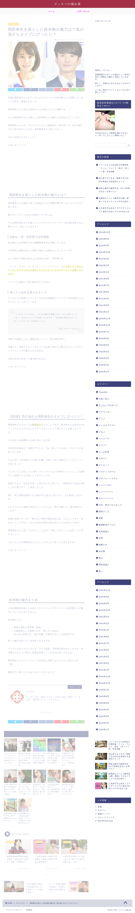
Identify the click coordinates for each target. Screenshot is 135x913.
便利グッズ (104, 511)
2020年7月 (104, 332)
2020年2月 (104, 365)
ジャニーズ (104, 438)
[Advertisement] (46, 164)
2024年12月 (104, 232)
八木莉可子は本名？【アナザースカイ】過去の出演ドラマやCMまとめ (114, 210)
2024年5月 (104, 245)
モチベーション (106, 498)
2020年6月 (104, 338)
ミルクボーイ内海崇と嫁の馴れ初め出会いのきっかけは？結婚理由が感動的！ (39, 757)
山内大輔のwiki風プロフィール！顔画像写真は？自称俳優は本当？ (53, 788)
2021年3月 (104, 298)
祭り (101, 571)
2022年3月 (104, 259)
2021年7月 (104, 285)
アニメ (102, 419)
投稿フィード (104, 814)
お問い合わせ (83, 11)
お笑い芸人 (104, 399)
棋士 (101, 558)
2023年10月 (104, 252)
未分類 (102, 551)
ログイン (102, 810)
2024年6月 (104, 239)
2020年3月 (104, 358)
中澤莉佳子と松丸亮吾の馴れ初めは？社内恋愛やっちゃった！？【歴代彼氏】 (68, 758)
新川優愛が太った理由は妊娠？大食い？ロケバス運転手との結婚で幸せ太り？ (24, 817)
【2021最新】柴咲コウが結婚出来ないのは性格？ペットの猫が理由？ (10, 788)
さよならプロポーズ (108, 405)
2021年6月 (104, 292)
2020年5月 (104, 345)
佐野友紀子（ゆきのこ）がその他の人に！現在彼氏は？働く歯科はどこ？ (39, 788)
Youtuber (103, 392)
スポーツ (103, 458)
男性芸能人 (104, 565)
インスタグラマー (107, 425)
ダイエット (104, 465)
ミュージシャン (106, 491)
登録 (100, 807)
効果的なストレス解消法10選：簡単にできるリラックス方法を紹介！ (114, 200)
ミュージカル (105, 485)
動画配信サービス (107, 525)
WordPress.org (105, 821)
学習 (101, 538)
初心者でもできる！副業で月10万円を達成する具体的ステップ (114, 180)
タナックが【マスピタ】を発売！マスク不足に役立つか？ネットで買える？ (24, 788)
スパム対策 (104, 452)
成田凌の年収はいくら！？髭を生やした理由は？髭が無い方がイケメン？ (68, 788)
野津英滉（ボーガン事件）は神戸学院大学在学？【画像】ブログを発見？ (53, 757)
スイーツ (103, 445)
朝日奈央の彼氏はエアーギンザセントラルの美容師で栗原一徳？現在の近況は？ (24, 758)
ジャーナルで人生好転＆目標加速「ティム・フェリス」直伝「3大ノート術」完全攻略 (114, 168)
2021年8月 (104, 278)
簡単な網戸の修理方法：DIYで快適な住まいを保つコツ (10, 816)
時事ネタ (103, 545)
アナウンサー (13, 23)
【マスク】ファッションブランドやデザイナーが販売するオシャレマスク (10, 757)
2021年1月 (104, 312)
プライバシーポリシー (14, 910)
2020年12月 (104, 318)
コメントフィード (106, 817)
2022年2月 (104, 265)
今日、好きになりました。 (111, 505)
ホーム (52, 11)
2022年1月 (104, 272)
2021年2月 (104, 305)
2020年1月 (104, 371)
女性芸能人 (104, 531)
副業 (101, 518)
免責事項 (29, 910)
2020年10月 (104, 325)
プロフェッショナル (108, 478)
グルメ (102, 432)
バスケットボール (107, 472)
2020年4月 (104, 352)
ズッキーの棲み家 (67, 4)
